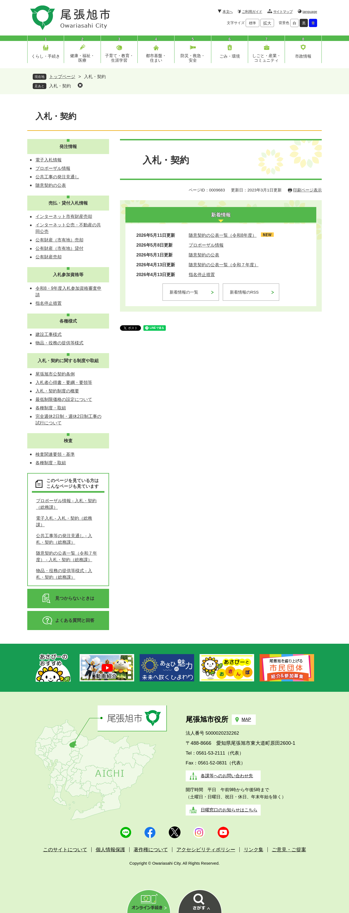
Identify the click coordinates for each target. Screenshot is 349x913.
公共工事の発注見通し (57, 177)
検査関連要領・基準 (55, 454)
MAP (246, 719)
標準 (252, 23)
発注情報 (68, 146)
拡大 (267, 23)
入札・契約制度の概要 (57, 391)
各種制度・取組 (50, 408)
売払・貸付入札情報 (68, 203)
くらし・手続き (45, 56)
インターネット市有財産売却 (63, 216)
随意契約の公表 (204, 255)
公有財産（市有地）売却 (59, 240)
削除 (80, 85)
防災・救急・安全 (192, 58)
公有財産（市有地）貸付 (59, 248)
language (310, 12)
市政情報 (303, 56)
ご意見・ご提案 (289, 849)
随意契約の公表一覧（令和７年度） (223, 264)
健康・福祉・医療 (82, 58)
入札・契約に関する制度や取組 (68, 360)
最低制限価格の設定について (63, 399)
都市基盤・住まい (156, 58)
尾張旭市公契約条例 (55, 374)
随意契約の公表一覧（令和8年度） (223, 235)
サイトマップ (283, 12)
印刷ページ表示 (307, 190)
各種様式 (68, 321)
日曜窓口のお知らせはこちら (229, 810)
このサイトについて (65, 849)
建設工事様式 (48, 334)
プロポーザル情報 (206, 245)
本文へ (227, 12)
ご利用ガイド (252, 12)
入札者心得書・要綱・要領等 (63, 382)
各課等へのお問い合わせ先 (227, 775)
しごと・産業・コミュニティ (266, 58)
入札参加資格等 (68, 274)
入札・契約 (60, 86)
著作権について (151, 849)
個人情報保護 (110, 849)
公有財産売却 (48, 257)
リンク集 (253, 849)
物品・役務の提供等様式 (59, 343)
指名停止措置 (202, 274)
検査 (68, 440)
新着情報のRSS (244, 292)
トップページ (62, 76)
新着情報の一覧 (184, 292)
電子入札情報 (48, 160)
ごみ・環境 (229, 56)
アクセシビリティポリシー (205, 849)
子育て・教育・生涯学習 (119, 58)
